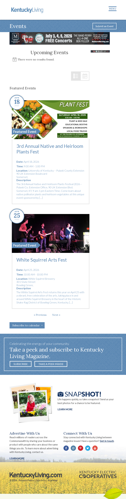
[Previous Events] (40, 315)
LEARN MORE (17, 459)
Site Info (41, 481)
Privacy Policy (26, 481)
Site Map (52, 481)
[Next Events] (56, 315)
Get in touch (107, 442)
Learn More (65, 410)
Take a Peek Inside (50, 364)
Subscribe (21, 364)
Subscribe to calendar (26, 326)
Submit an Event (104, 26)
